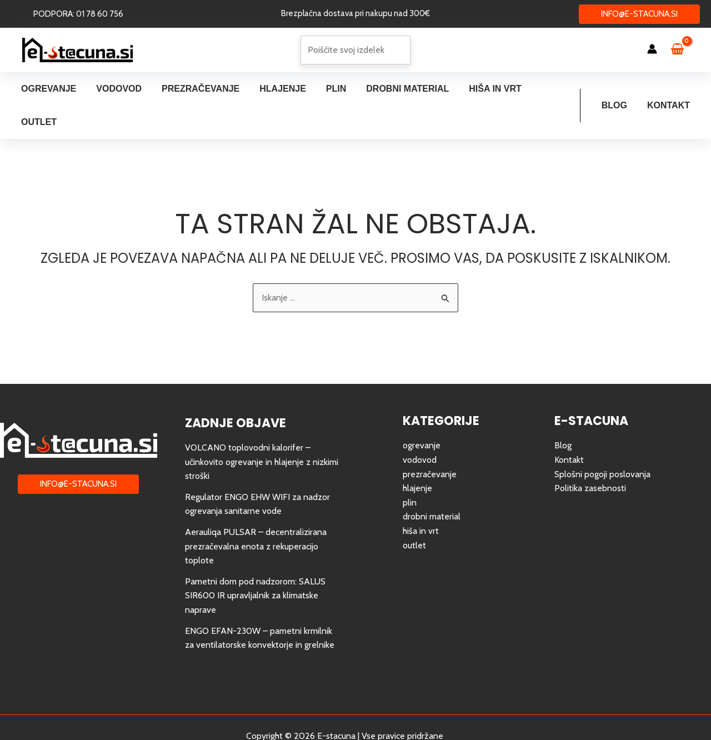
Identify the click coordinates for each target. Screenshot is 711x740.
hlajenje (417, 454)
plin (410, 469)
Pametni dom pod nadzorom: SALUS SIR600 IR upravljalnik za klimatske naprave (255, 562)
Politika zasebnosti (590, 454)
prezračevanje (430, 441)
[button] (78, 14)
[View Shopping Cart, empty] (682, 50)
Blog (617, 88)
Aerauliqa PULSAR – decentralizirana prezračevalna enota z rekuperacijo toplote (256, 512)
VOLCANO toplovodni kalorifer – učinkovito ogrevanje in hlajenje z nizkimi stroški (261, 428)
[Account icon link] (652, 49)
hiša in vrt (421, 497)
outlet (414, 512)
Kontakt (669, 88)
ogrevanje (421, 412)
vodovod (420, 426)
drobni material (431, 483)
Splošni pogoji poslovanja (602, 441)
